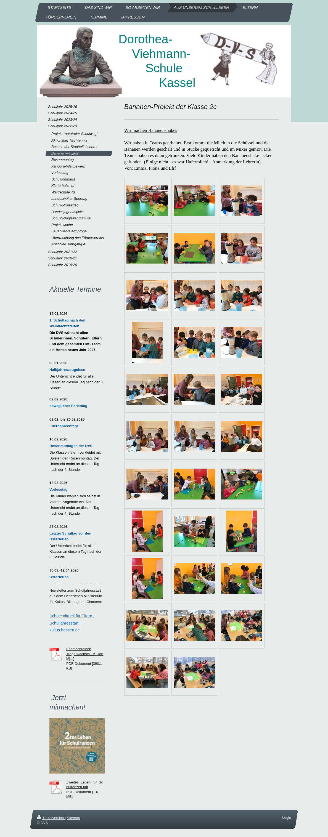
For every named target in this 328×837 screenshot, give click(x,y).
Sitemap (73, 818)
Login (286, 817)
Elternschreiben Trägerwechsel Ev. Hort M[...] (84, 654)
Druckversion (51, 818)
